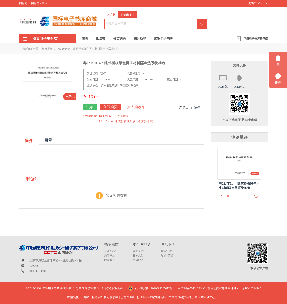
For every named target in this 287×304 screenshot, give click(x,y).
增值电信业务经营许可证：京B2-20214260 (234, 288)
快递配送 (138, 260)
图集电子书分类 (45, 38)
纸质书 (111, 15)
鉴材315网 (127, 297)
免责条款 (109, 255)
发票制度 (166, 251)
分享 (197, 107)
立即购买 (110, 107)
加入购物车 (136, 107)
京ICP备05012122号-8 (191, 288)
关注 (185, 107)
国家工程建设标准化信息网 (100, 297)
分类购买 (119, 38)
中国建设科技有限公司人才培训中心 (192, 297)
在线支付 (138, 251)
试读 (89, 107)
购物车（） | (256, 3)
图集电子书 (127, 15)
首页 (85, 38)
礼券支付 (138, 255)
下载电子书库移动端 (256, 38)
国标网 (23, 3)
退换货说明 (167, 255)
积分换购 (140, 38)
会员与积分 (111, 251)
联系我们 (109, 260)
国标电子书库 (39, 3)
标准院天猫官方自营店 (151, 297)
